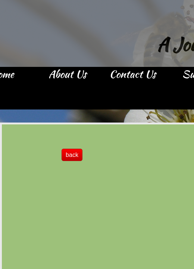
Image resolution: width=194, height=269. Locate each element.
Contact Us (132, 74)
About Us (67, 74)
